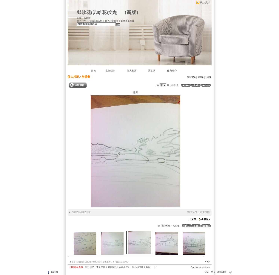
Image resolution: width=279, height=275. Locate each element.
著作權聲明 (124, 267)
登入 (206, 272)
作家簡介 (172, 70)
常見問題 (100, 267)
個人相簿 (132, 70)
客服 (148, 267)
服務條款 (112, 267)
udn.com (206, 267)
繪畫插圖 (205, 212)
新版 (131, 12)
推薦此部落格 (95, 21)
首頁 (93, 70)
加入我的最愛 (111, 21)
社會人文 (193, 212)
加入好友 (81, 21)
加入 (213, 272)
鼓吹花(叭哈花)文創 (97, 12)
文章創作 (110, 70)
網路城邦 (205, 2)
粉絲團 (54, 272)
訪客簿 (151, 70)
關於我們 (89, 267)
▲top (206, 261)
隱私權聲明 (138, 267)
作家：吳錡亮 (83, 18)
